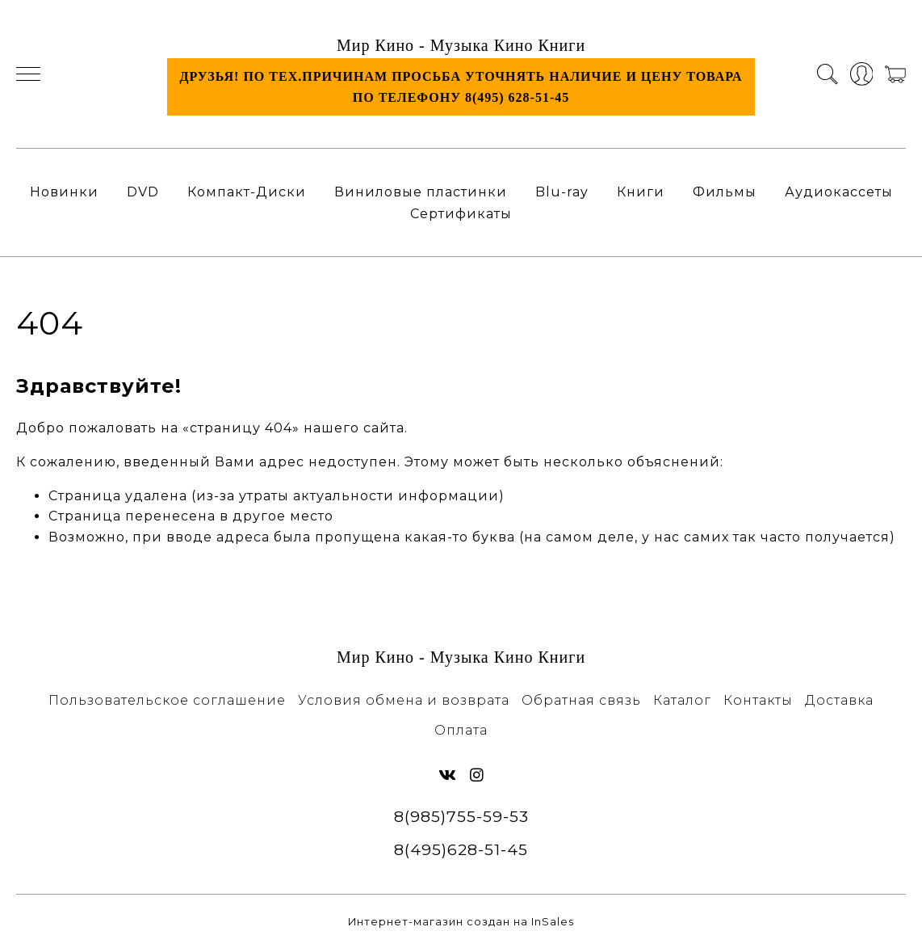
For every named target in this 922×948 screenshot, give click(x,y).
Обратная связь (581, 700)
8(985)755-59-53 (461, 816)
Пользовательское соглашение (167, 700)
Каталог (682, 700)
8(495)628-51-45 (461, 849)
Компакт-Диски (246, 192)
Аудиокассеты (839, 192)
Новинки (64, 192)
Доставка (839, 700)
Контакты (758, 700)
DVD (143, 192)
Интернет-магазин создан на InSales (461, 922)
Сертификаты (461, 213)
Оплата (461, 730)
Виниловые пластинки (420, 192)
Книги (640, 192)
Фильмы (724, 192)
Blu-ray (562, 192)
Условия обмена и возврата (403, 700)
